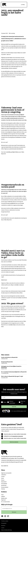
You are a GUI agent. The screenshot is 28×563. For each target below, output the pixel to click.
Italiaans (3, 474)
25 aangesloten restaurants (17, 413)
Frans (2, 472)
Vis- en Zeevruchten (5, 479)
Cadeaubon (3, 452)
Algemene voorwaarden (6, 450)
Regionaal (3, 477)
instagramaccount (15, 288)
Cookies (2, 505)
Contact (3, 454)
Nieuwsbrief (3, 459)
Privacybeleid (4, 461)
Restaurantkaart (4, 464)
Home (2, 455)
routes (10, 248)
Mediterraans (4, 475)
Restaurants (3, 463)
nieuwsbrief (16, 279)
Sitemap (3, 466)
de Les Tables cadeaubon (8, 73)
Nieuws (2, 457)
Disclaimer (3, 503)
